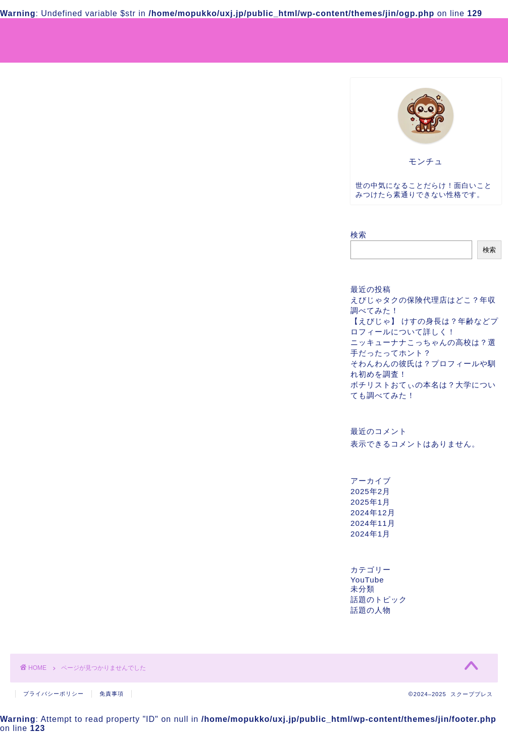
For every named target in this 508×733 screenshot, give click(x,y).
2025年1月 (370, 502)
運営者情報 (310, 33)
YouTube (48, 516)
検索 (358, 234)
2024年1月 (370, 533)
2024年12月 (372, 512)
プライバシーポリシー (386, 33)
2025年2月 (370, 491)
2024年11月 (372, 523)
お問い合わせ (466, 33)
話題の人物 (51, 556)
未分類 (43, 529)
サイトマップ (251, 33)
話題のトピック (60, 542)
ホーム (199, 33)
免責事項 (111, 694)
